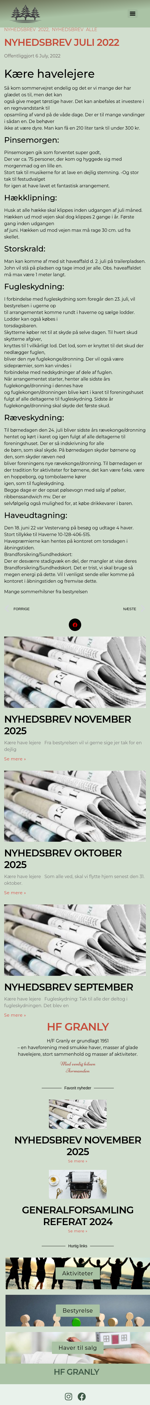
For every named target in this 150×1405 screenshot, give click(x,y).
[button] (75, 625)
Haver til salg (78, 1347)
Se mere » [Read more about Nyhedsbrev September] (15, 1015)
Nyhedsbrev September (68, 987)
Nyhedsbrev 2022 (26, 29)
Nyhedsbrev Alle (74, 29)
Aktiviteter (77, 1273)
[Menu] (133, 13)
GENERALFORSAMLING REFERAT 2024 (77, 1216)
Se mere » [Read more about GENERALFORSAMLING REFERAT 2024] (78, 1231)
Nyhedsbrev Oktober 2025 (63, 859)
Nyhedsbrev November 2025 (67, 725)
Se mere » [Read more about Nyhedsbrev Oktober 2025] (15, 892)
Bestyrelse (77, 1310)
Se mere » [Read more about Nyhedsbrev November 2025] (15, 758)
